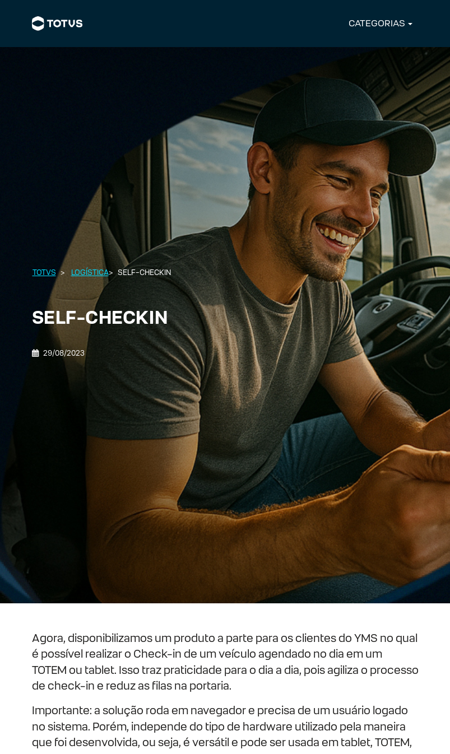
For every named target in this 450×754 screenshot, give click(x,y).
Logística (90, 272)
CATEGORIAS (377, 23)
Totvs (44, 272)
